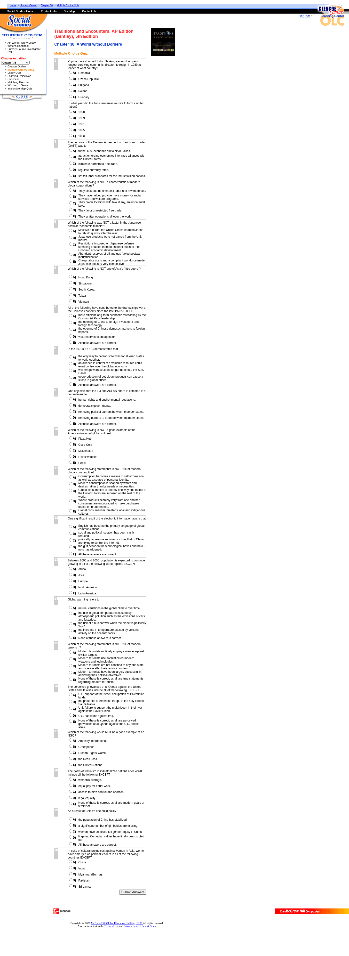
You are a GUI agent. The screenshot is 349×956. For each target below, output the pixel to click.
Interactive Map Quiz (20, 88)
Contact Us (89, 11)
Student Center (28, 5)
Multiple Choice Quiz (21, 69)
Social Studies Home (20, 11)
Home (13, 5)
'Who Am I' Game (18, 85)
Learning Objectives (19, 75)
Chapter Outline (17, 66)
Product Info (49, 11)
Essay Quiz (14, 72)
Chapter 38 (47, 5)
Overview (13, 79)
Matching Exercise (18, 82)
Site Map (69, 11)
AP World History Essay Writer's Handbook (22, 44)
